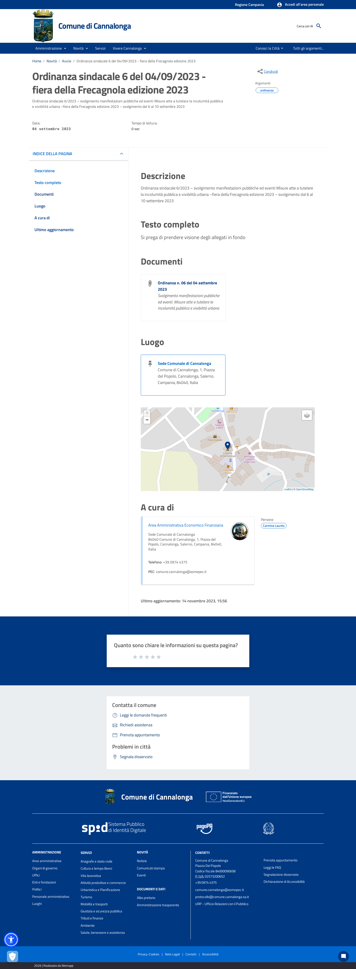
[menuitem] (264, 48)
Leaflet (287, 489)
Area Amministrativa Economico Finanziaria (185, 525)
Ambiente (88, 925)
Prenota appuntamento (280, 860)
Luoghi (37, 903)
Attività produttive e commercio (103, 882)
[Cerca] (319, 26)
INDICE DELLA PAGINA (52, 154)
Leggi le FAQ (272, 867)
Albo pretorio (146, 897)
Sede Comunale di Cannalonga (184, 363)
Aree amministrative (47, 860)
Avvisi (66, 61)
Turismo (86, 897)
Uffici (36, 875)
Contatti (202, 852)
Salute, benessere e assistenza (103, 932)
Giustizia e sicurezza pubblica (101, 911)
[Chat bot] (343, 956)
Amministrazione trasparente (158, 905)
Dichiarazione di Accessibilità (284, 881)
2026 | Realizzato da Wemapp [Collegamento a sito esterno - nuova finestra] (53, 965)
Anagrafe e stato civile (96, 861)
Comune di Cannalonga (94, 26)
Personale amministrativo (50, 896)
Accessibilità (210, 954)
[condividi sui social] (267, 71)
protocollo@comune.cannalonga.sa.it (222, 896)
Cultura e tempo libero (96, 868)
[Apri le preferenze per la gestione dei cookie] (12, 956)
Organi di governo (44, 868)
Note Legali (172, 954)
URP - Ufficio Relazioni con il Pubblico (221, 903)
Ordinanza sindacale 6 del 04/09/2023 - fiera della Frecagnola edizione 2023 (136, 61)
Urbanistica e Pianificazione (100, 889)
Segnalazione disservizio (281, 874)
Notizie (142, 860)
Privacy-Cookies (148, 954)
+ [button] (147, 413)
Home (36, 61)
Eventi (141, 875)
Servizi (86, 852)
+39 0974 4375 (206, 882)
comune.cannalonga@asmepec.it (219, 889)
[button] (300, 5)
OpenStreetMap (305, 489)
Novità (52, 61)
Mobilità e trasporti (94, 904)
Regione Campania (249, 4)
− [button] (147, 420)
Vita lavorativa (91, 875)
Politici (37, 889)
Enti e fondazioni (44, 882)
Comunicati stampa (151, 868)
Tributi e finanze (92, 918)
